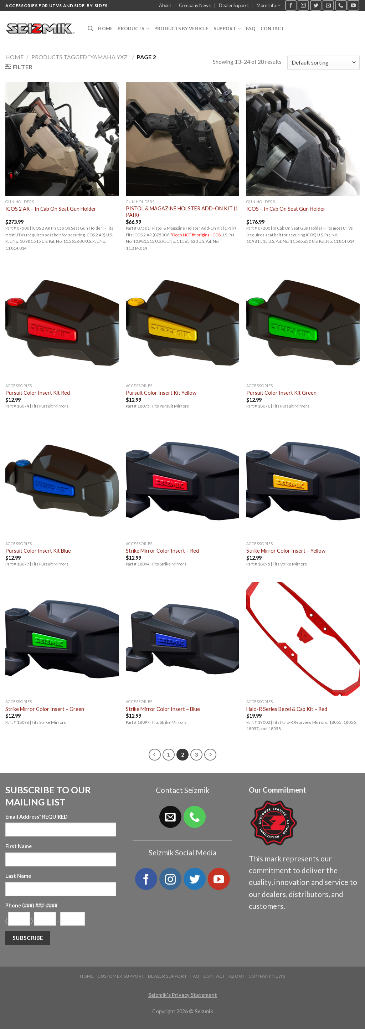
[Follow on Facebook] (291, 5)
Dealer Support (234, 5)
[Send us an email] (328, 5)
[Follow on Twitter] (316, 5)
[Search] (90, 28)
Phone (31, 905)
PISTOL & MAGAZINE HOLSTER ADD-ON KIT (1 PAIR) (182, 211)
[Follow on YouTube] (353, 5)
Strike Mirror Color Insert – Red (162, 551)
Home (105, 28)
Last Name (18, 876)
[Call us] (340, 5)
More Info (269, 5)
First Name (18, 846)
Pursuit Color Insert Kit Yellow (161, 393)
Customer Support (120, 976)
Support (227, 28)
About (165, 5)
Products (133, 28)
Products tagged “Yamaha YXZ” (80, 56)
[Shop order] (323, 63)
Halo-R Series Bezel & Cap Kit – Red (286, 709)
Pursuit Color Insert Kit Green (281, 393)
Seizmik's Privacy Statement (182, 995)
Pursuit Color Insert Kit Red (37, 393)
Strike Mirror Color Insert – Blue (163, 709)
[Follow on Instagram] (303, 5)
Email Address (36, 817)
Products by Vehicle (181, 28)
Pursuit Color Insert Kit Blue (38, 551)
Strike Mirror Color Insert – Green (44, 709)
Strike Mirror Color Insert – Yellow (285, 551)
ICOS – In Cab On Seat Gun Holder (285, 209)
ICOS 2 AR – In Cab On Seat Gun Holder (50, 209)
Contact (272, 28)
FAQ (251, 28)
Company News (195, 5)
